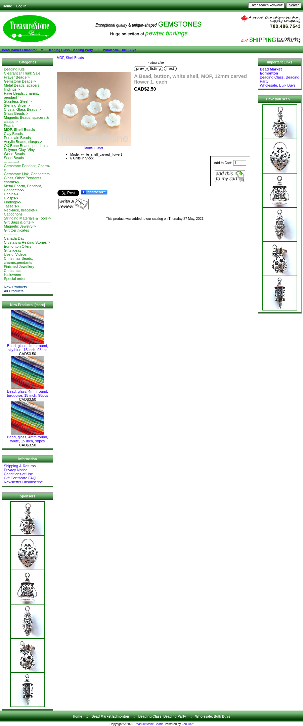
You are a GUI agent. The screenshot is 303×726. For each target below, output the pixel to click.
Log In (21, 6)
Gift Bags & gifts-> (19, 222)
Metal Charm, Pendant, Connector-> (23, 188)
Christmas (12, 271)
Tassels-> (11, 206)
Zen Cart (187, 724)
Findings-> (12, 202)
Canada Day (14, 238)
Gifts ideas (12, 250)
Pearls (9, 126)
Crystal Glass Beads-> (22, 109)
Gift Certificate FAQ (20, 478)
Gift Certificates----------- (16, 232)
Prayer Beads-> (17, 77)
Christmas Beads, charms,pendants (18, 260)
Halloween (12, 275)
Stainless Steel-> (18, 101)
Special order (15, 279)
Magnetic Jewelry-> (20, 226)
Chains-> (11, 194)
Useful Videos (15, 254)
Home (7, 6)
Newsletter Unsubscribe (23, 482)
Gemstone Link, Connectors (26, 174)
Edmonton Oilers (17, 246)
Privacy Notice (15, 470)
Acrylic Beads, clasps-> (23, 142)
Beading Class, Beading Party (70, 50)
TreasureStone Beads (148, 724)
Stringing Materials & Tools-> (27, 218)
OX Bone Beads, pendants (25, 146)
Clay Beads (13, 134)
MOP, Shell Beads (70, 58)
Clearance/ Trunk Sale (22, 73)
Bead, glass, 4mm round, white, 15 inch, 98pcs (27, 437)
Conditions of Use (18, 474)
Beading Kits (14, 69)
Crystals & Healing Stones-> (27, 242)
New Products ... (17, 287)
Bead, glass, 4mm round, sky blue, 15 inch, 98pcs (27, 346)
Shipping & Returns (20, 466)
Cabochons (13, 214)
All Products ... (16, 291)
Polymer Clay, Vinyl (19, 150)
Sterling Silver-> (17, 105)
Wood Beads (14, 154)
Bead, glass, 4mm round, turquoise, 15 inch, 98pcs (27, 391)
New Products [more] (27, 305)
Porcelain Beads (17, 138)
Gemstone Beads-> (20, 81)
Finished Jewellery (19, 266)
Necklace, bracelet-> (21, 210)
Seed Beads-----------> (14, 160)
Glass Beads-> (16, 113)
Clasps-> (11, 198)
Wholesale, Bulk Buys (119, 50)
